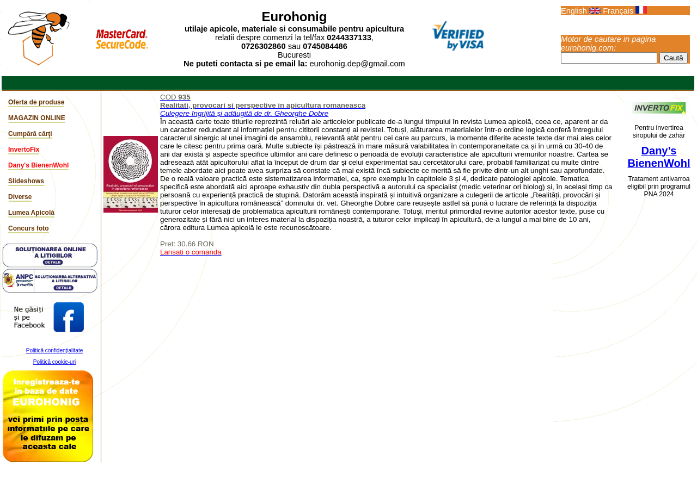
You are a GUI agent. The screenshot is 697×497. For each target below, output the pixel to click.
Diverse (20, 197)
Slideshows (26, 181)
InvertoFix (23, 149)
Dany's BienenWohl (38, 165)
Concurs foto (28, 228)
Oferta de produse (36, 102)
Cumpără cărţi (30, 134)
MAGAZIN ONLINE (36, 118)
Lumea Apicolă (31, 212)
